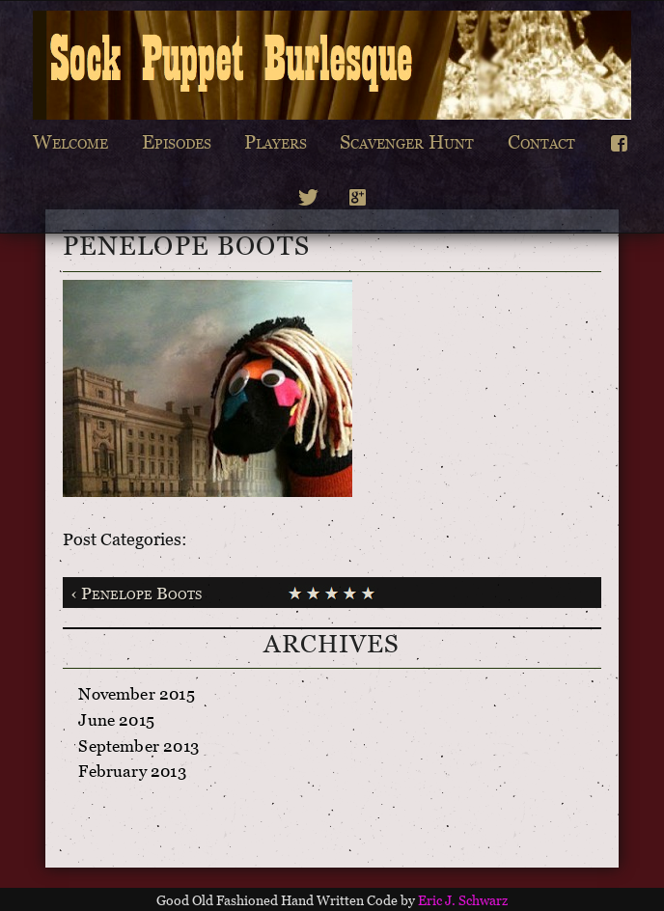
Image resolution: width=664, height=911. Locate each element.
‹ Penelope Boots (136, 596)
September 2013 (138, 749)
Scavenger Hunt (407, 145)
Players (275, 145)
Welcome (70, 145)
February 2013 (131, 774)
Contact (541, 145)
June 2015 (116, 723)
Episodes (176, 145)
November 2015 (136, 697)
